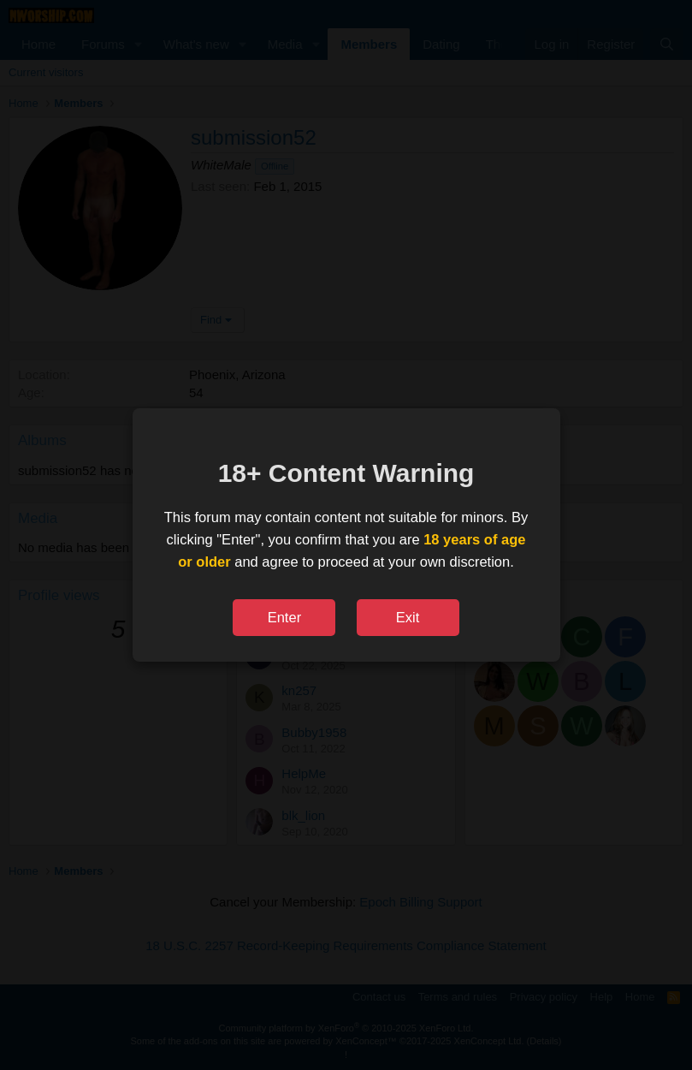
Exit (408, 617)
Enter (284, 617)
